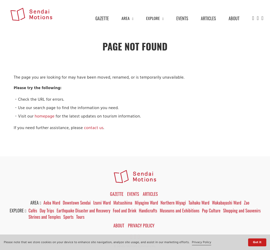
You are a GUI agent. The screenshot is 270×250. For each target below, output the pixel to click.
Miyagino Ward (146, 203)
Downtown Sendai (77, 203)
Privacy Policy (201, 242)
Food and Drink (125, 210)
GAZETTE (101, 18)
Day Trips (47, 210)
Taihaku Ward (199, 203)
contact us (93, 128)
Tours (81, 217)
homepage (44, 116)
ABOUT (234, 18)
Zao (247, 203)
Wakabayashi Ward (227, 203)
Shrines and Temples (45, 217)
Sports (69, 217)
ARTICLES (208, 18)
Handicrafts (149, 210)
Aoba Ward (52, 203)
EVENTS (182, 18)
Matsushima (123, 203)
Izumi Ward (102, 203)
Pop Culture (212, 210)
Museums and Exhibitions (180, 210)
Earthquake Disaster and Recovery (84, 210)
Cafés (33, 210)
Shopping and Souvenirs (243, 210)
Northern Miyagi (173, 203)
